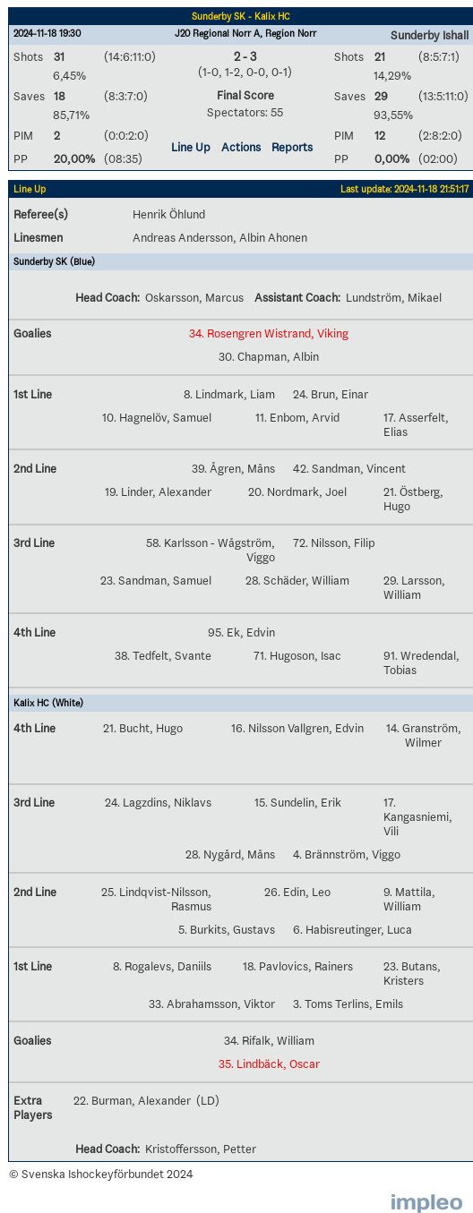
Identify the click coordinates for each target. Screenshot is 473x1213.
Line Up (191, 147)
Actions (241, 147)
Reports (292, 147)
